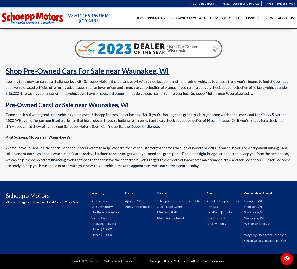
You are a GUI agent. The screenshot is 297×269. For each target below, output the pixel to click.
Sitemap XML (171, 262)
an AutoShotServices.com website (203, 262)
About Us (286, 18)
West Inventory (102, 207)
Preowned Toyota (186, 18)
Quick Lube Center (170, 207)
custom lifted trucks (55, 120)
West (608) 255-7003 (279, 3)
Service (251, 18)
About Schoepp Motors (222, 201)
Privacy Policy (216, 224)
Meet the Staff (216, 219)
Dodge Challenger (144, 126)
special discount (113, 93)
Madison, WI (253, 207)
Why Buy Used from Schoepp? (265, 236)
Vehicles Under (88, 18)
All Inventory (100, 201)
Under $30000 (101, 236)
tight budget (209, 153)
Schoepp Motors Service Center (179, 201)
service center (249, 160)
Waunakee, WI (254, 219)
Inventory (157, 18)
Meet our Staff (167, 213)
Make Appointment (170, 219)
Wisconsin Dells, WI (258, 224)
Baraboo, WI (253, 201)
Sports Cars (99, 219)
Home (140, 18)
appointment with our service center (160, 165)
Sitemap (155, 262)
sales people (42, 153)
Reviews (268, 18)
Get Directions (202, 3)
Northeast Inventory (105, 213)
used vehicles (60, 114)
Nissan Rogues (218, 120)
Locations (213, 213)
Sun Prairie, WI (254, 213)
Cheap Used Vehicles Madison (265, 242)
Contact (229, 213)
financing (58, 160)
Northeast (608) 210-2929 (239, 3)
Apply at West (135, 201)
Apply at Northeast (138, 207)
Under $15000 (215, 18)
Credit (234, 18)
